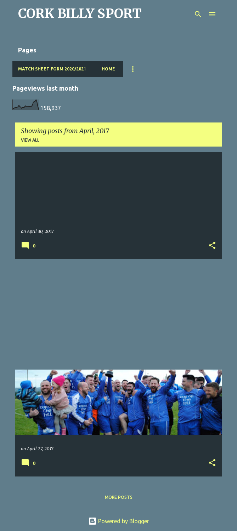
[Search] (198, 14)
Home (108, 69)
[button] (212, 246)
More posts (118, 497)
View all (30, 140)
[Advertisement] (118, 314)
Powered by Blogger (118, 521)
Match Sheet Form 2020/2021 (52, 69)
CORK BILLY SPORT (80, 14)
